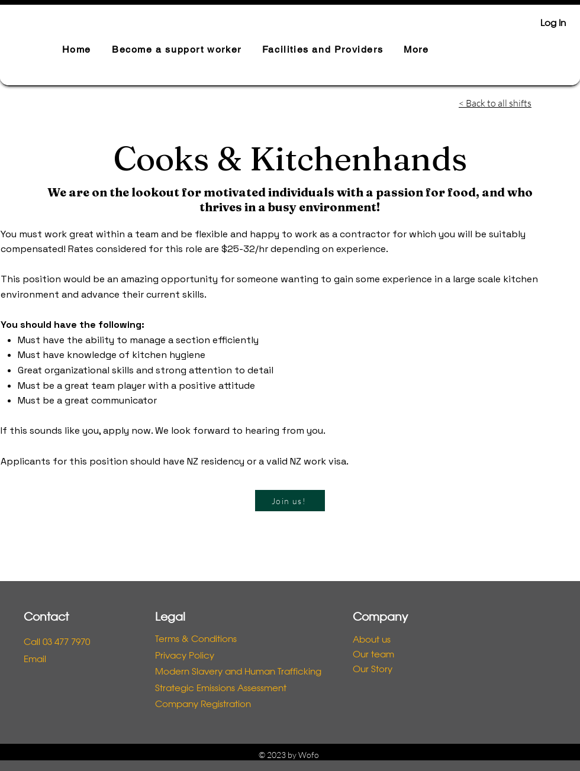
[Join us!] (290, 500)
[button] (176, 50)
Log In (553, 24)
